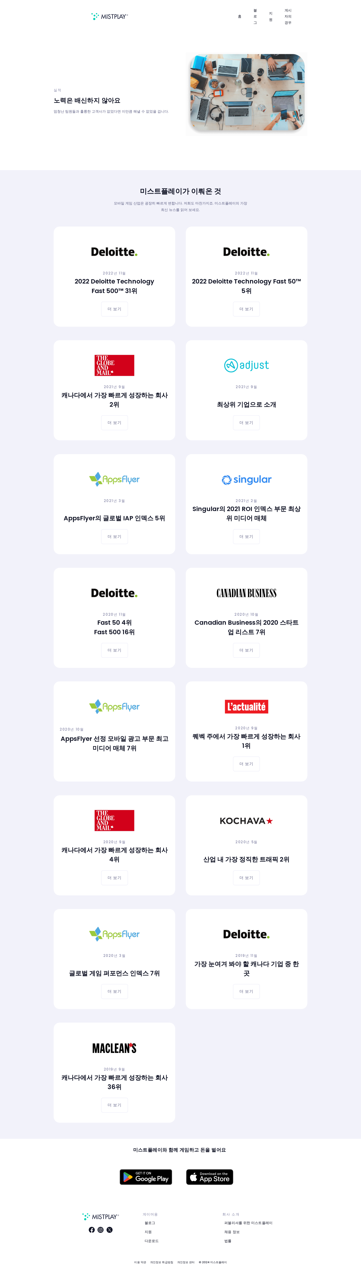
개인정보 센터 (186, 1262)
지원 (148, 1231)
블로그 (150, 1222)
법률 (227, 1240)
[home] (110, 17)
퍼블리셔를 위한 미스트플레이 (248, 1222)
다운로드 (152, 1240)
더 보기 (115, 309)
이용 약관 (140, 1262)
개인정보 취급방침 (161, 1262)
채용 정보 (232, 1231)
